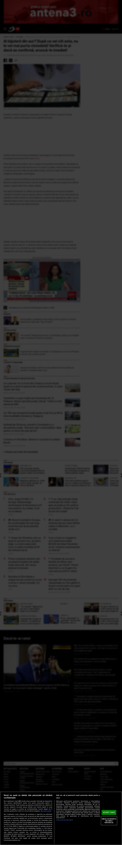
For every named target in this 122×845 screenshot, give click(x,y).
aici (42, 828)
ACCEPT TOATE (109, 812)
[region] (61, 818)
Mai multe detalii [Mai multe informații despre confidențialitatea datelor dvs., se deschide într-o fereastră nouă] (46, 811)
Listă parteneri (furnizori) (64, 820)
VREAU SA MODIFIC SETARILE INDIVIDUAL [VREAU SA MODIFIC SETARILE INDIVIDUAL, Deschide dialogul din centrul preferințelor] (109, 820)
